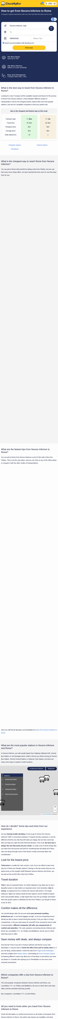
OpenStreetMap (47, 675)
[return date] (44, 38)
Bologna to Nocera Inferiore (11, 1017)
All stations (15, 149)
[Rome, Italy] (32, 32)
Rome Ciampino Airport (47, 815)
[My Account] (41, 3)
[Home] (20, 3)
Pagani (39, 812)
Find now (46, 219)
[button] (42, 641)
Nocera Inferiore (36, 630)
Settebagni (50, 812)
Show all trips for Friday (29, 367)
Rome (51, 630)
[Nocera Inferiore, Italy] (32, 25)
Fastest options (42, 145)
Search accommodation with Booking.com (19, 43)
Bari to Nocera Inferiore (9, 1013)
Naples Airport (22, 815)
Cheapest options (15, 145)
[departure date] (20, 38)
